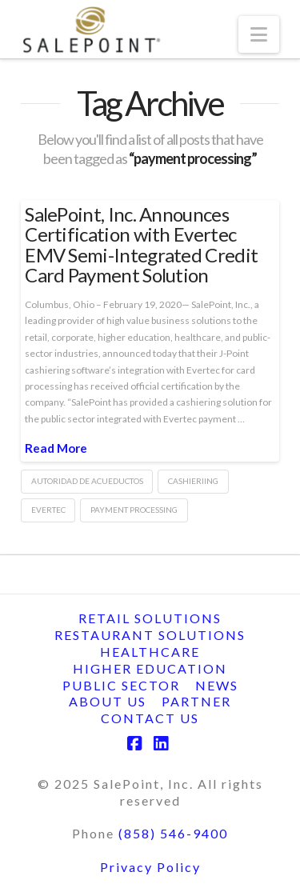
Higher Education (150, 668)
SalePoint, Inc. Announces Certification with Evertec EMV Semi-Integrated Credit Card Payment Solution (141, 244)
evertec (48, 509)
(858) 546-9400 (173, 833)
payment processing (134, 509)
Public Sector (121, 685)
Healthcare (150, 651)
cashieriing (193, 481)
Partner (196, 701)
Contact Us (150, 718)
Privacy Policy (150, 866)
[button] (258, 34)
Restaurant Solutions (150, 634)
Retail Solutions (150, 618)
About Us (107, 701)
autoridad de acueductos (87, 481)
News (216, 685)
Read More (56, 448)
